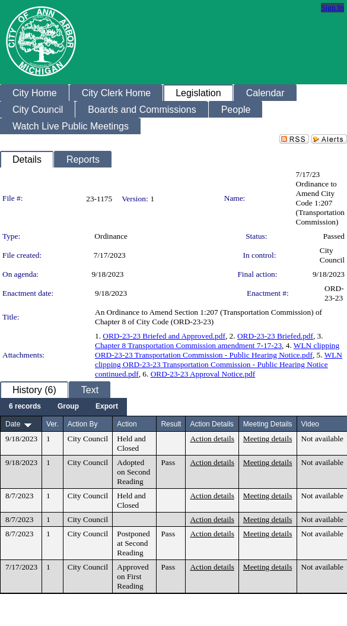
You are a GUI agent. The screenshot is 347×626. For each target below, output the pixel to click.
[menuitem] (25, 407)
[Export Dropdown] (106, 407)
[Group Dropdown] (68, 407)
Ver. (52, 424)
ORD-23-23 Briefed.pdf (275, 335)
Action (126, 424)
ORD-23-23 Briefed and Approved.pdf (164, 335)
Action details (212, 438)
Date (12, 424)
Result (171, 424)
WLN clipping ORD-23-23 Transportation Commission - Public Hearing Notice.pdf (217, 350)
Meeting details (267, 438)
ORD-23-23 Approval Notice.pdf (203, 373)
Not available (322, 438)
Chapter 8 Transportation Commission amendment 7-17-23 (188, 345)
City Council (332, 255)
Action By (83, 424)
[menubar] (63, 407)
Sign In (332, 7)
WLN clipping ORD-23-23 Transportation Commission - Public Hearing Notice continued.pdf (218, 364)
